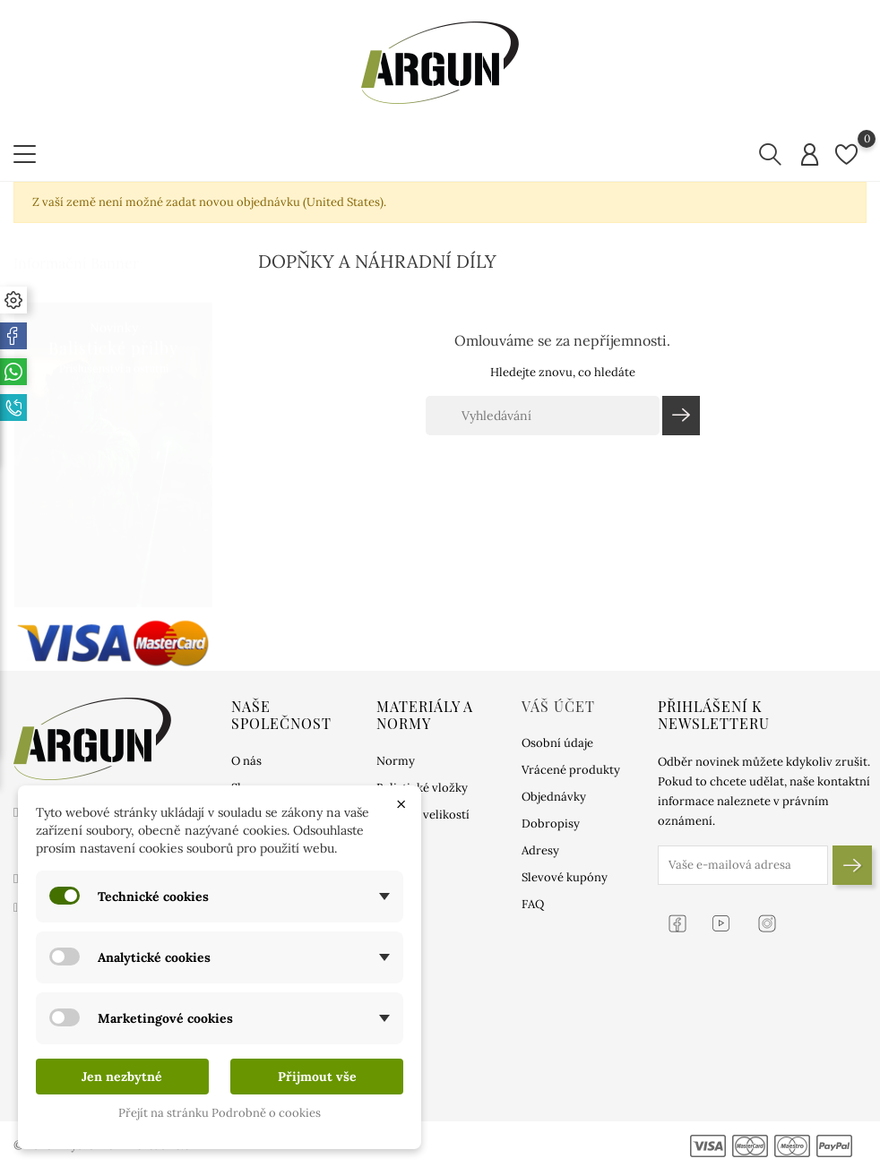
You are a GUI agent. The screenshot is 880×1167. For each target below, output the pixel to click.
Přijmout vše (317, 1076)
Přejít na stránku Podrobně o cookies (219, 1112)
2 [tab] (202, 451)
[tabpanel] (113, 437)
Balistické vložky (422, 787)
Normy (395, 760)
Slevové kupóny (565, 877)
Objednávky (554, 796)
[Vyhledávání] (543, 415)
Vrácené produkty (571, 769)
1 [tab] (202, 417)
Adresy (540, 850)
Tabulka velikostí (423, 814)
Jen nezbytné (122, 1076)
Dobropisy (551, 823)
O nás (246, 760)
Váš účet (558, 706)
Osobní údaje (557, 743)
